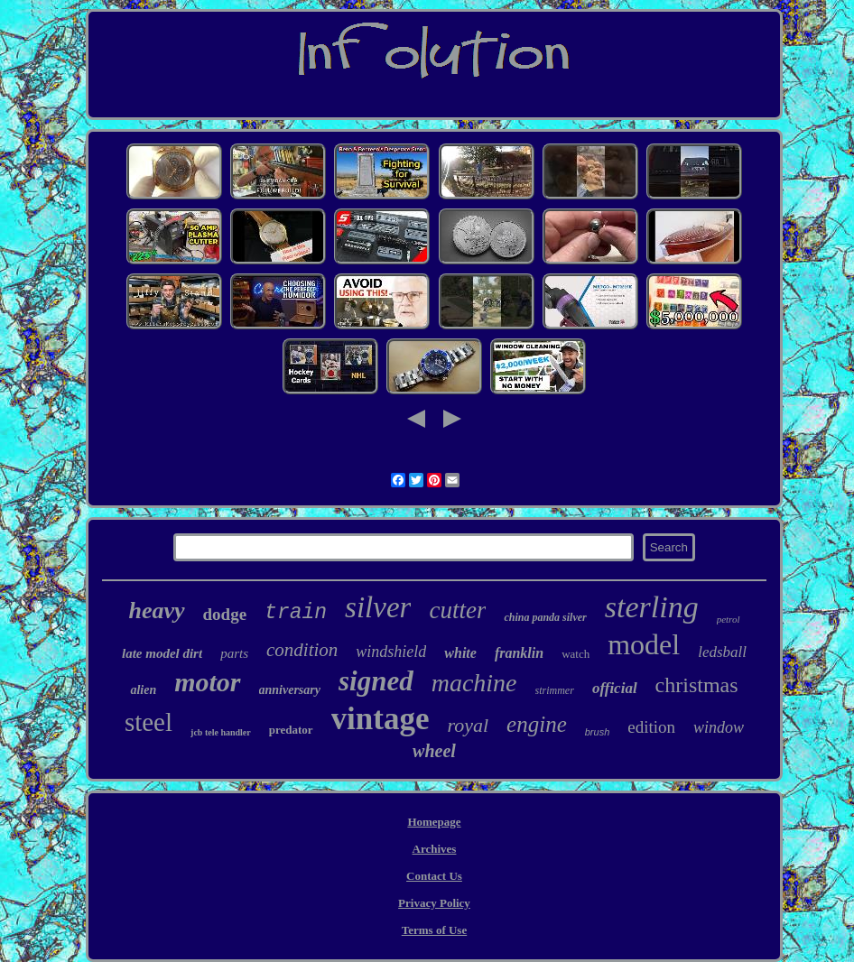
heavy (156, 610)
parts (234, 653)
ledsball (722, 652)
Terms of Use (434, 930)
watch (575, 654)
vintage (380, 718)
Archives (435, 849)
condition (302, 650)
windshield (391, 652)
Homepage (433, 821)
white (460, 653)
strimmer (554, 690)
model (644, 644)
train (296, 612)
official (614, 688)
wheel (434, 751)
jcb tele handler (220, 732)
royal (467, 725)
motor (207, 682)
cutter (457, 610)
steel (148, 722)
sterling (652, 607)
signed (376, 681)
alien (143, 690)
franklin (519, 653)
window (718, 727)
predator (291, 729)
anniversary (289, 690)
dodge (225, 614)
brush (597, 731)
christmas (696, 685)
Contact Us (434, 876)
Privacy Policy (434, 903)
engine (536, 724)
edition (651, 726)
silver (378, 607)
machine (474, 683)
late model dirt (162, 653)
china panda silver (545, 617)
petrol (728, 619)
